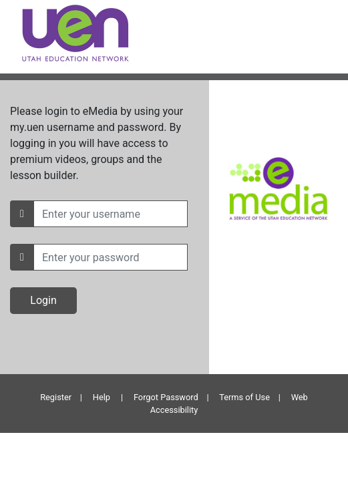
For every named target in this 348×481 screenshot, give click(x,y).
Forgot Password (166, 397)
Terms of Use (244, 397)
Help (101, 397)
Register (55, 397)
